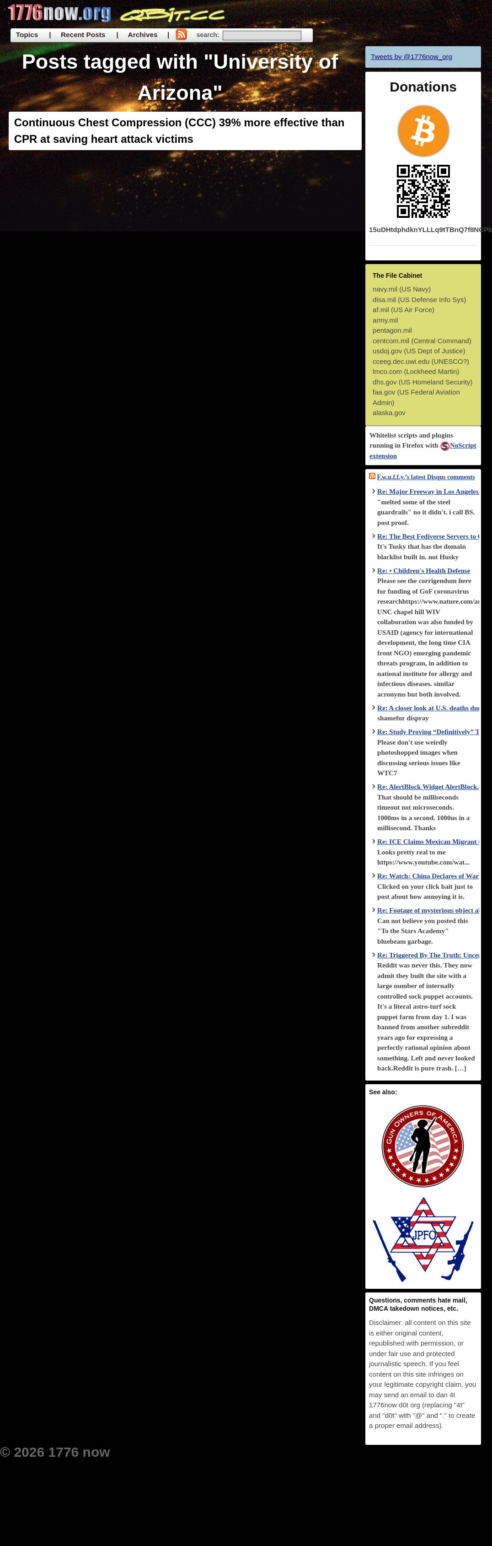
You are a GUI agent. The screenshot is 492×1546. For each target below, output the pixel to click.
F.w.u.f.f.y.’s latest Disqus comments (426, 477)
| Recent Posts (77, 34)
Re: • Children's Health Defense (423, 570)
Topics (27, 34)
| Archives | (142, 34)
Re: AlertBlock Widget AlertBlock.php (433, 786)
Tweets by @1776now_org (411, 56)
